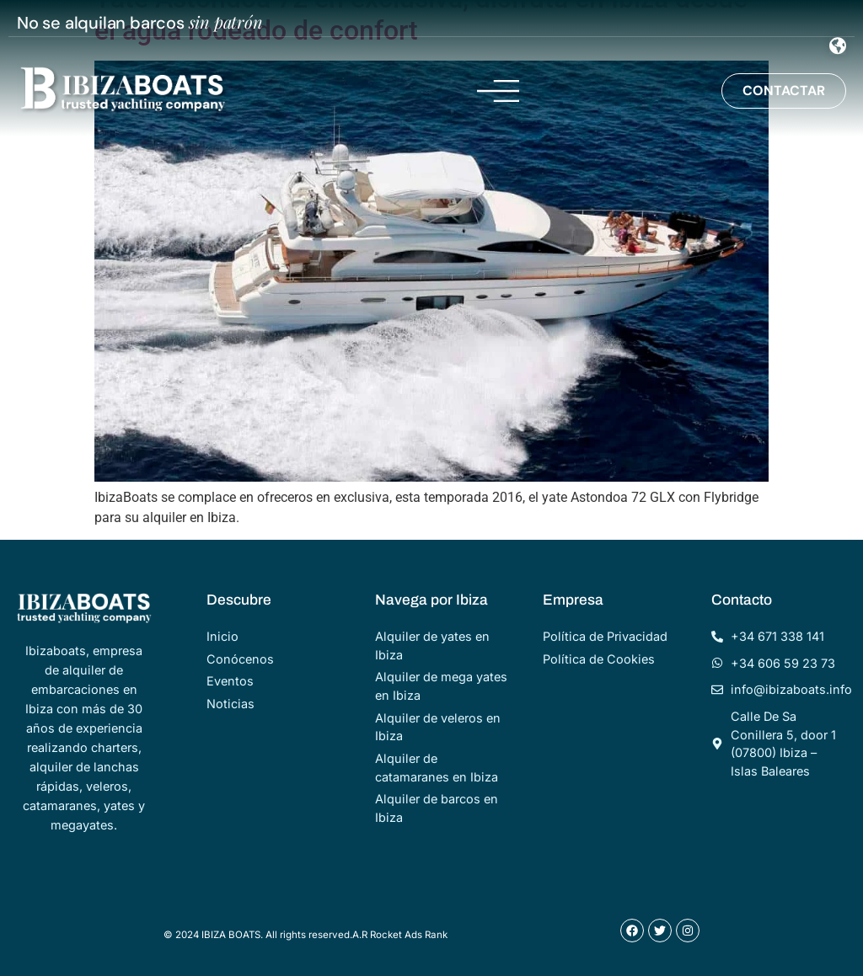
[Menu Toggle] (837, 46)
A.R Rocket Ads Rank (400, 935)
